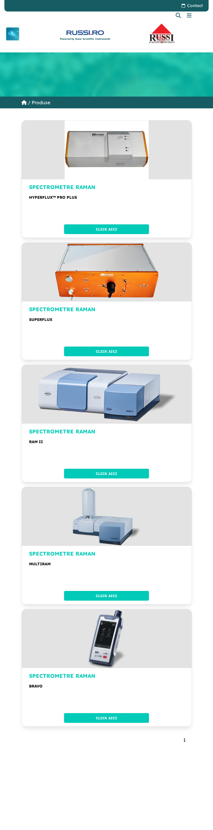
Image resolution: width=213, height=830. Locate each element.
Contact (195, 5)
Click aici (106, 229)
